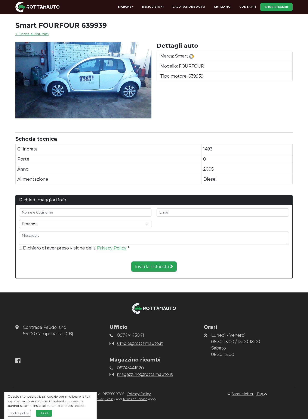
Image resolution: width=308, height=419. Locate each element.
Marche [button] (125, 6)
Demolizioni (153, 6)
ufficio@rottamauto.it (140, 343)
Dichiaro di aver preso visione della (74, 248)
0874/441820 (130, 367)
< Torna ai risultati (32, 34)
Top (261, 394)
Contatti (247, 6)
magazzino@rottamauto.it (145, 374)
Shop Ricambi (276, 7)
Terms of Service (135, 399)
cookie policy (19, 413)
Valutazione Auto (188, 6)
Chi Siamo (222, 6)
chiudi (44, 413)
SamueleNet (242, 394)
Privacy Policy (111, 248)
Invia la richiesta (154, 266)
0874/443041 (130, 335)
